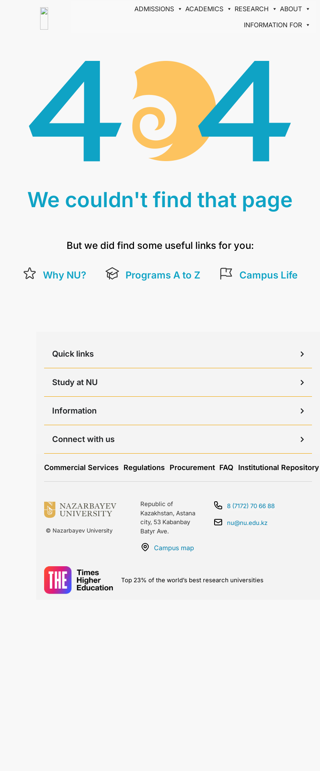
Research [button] (256, 9)
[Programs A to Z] (112, 273)
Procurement (192, 467)
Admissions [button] (158, 9)
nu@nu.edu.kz (247, 523)
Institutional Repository (278, 467)
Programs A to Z (163, 275)
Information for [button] (277, 25)
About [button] (295, 9)
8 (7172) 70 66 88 (251, 506)
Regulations (144, 467)
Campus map (174, 548)
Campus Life (268, 275)
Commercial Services (81, 467)
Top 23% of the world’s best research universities (192, 580)
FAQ (226, 467)
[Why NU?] (29, 273)
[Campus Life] (226, 273)
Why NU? (64, 275)
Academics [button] (208, 9)
